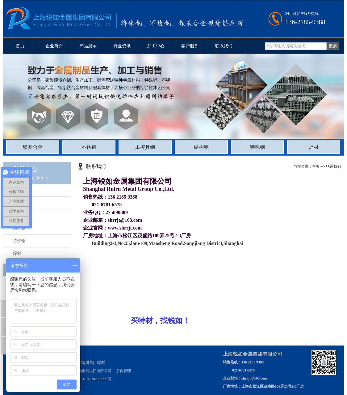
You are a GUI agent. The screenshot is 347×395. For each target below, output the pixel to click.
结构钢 (201, 147)
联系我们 (223, 46)
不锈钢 (89, 147)
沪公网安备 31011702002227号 (87, 379)
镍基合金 (33, 147)
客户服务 (190, 46)
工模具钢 (145, 147)
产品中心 (25, 168)
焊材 (314, 147)
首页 (20, 46)
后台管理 (123, 371)
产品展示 (88, 46)
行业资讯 (122, 46)
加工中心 (156, 46)
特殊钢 (257, 147)
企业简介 (54, 46)
